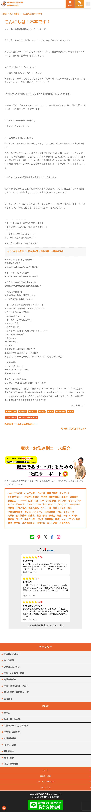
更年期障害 (21, 515)
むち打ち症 (29, 493)
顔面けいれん (49, 504)
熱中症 (31, 515)
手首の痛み (21, 508)
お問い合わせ (45, 788)
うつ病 (27, 512)
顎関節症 (74, 497)
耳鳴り (75, 515)
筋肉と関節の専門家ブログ (16, 692)
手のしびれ (51, 501)
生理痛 (44, 497)
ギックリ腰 (68, 512)
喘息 (70, 508)
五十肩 (19, 519)
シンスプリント (15, 497)
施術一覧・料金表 (12, 719)
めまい (66, 515)
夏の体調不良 (28, 523)
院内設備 (8, 698)
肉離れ (11, 515)
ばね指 (40, 519)
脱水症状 (41, 523)
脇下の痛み (33, 508)
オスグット (64, 493)
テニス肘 (62, 501)
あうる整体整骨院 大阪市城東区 (15, 4)
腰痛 (43, 412)
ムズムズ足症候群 (16, 504)
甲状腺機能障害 (15, 512)
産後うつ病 (29, 519)
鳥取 (71, 412)
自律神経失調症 (31, 497)
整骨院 (23, 412)
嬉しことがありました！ (73, 428)
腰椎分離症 (52, 493)
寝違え (52, 515)
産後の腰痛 (42, 515)
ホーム (7, 713)
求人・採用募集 (11, 764)
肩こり (33, 412)
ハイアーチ (38, 512)
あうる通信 (14, 14)
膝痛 (51, 412)
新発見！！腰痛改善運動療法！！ (21, 424)
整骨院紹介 (9, 751)
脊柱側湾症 (75, 504)
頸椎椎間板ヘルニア (58, 497)
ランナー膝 (46, 508)
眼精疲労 (12, 501)
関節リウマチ (59, 508)
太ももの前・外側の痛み (58, 523)
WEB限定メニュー (12, 654)
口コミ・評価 (10, 745)
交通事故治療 (10, 679)
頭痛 (59, 515)
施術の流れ (9, 757)
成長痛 (11, 508)
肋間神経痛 (50, 512)
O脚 (36, 501)
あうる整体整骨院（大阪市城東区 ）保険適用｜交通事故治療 (35, 251)
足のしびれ (62, 504)
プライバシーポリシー (46, 782)
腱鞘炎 (11, 519)
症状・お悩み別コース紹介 (16, 686)
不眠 (59, 512)
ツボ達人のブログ (12, 666)
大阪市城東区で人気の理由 (16, 725)
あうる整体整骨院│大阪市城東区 (45, 797)
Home (4, 14)
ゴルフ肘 (41, 493)
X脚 (42, 501)
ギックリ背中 (74, 501)
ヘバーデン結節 (15, 493)
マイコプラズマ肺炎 (70, 519)
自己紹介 (61, 412)
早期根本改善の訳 (12, 732)
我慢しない (12, 412)
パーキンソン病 (33, 504)
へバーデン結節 (25, 501)
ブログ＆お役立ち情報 (29, 417)
